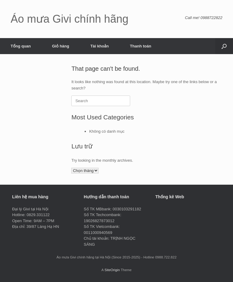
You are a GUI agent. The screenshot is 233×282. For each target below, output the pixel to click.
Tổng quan (21, 46)
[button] (224, 46)
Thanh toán (140, 46)
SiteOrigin (112, 270)
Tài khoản (99, 46)
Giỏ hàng (60, 46)
